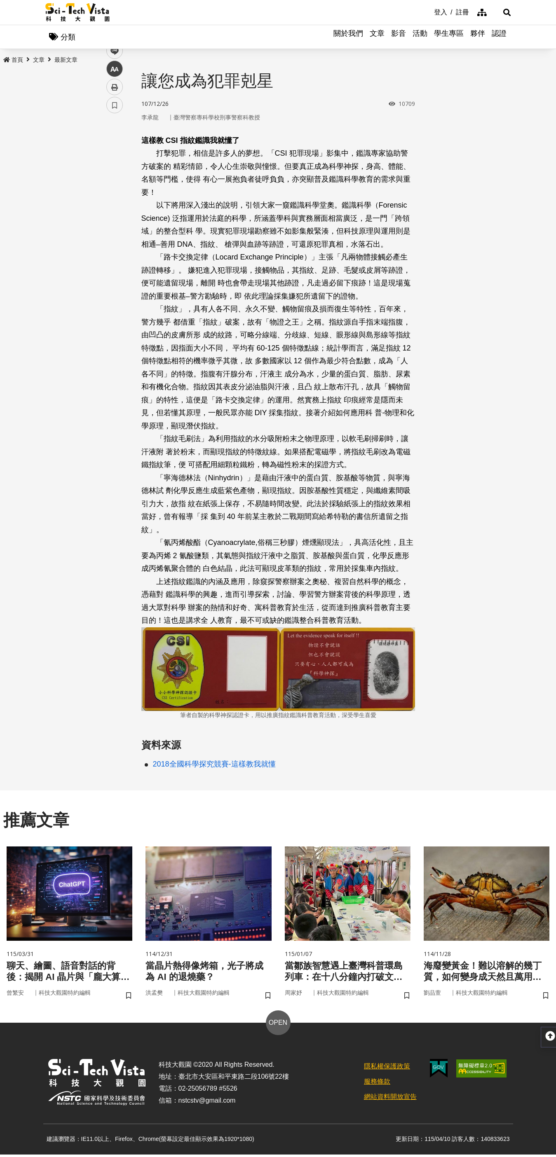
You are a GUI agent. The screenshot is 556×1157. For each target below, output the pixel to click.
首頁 (13, 60)
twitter (115, 175)
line (112, 193)
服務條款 (377, 1083)
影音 (398, 37)
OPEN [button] (278, 1025)
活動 (420, 37)
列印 (114, 230)
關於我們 (348, 37)
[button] (500, 12)
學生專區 (449, 37)
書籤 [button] (114, 248)
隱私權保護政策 (387, 1069)
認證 (499, 37)
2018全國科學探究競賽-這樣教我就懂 (214, 765)
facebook (115, 157)
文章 (377, 37)
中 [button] (114, 211)
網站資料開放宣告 (390, 1099)
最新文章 (65, 60)
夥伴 (477, 37)
